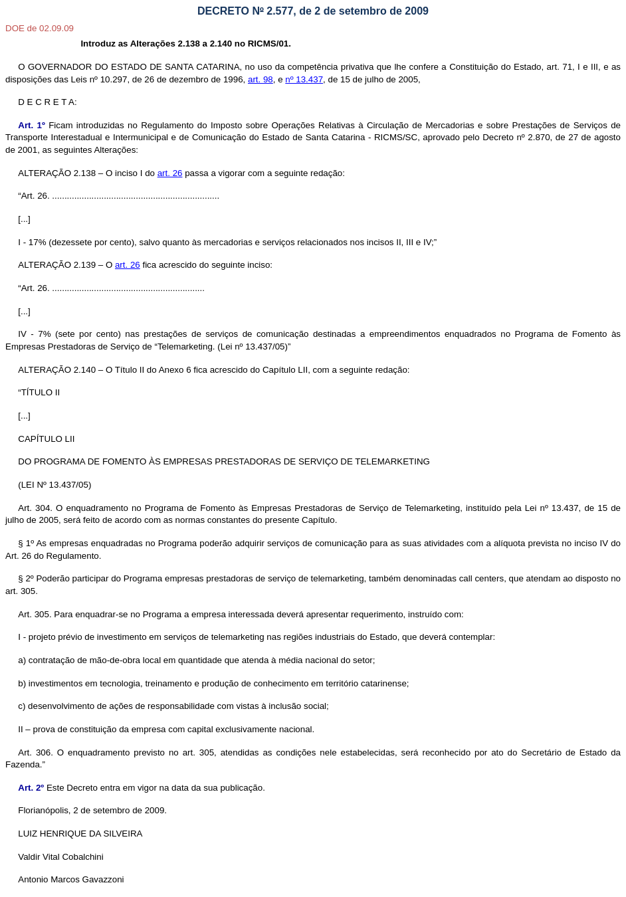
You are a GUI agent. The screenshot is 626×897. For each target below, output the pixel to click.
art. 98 (260, 79)
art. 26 (170, 173)
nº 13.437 (304, 79)
